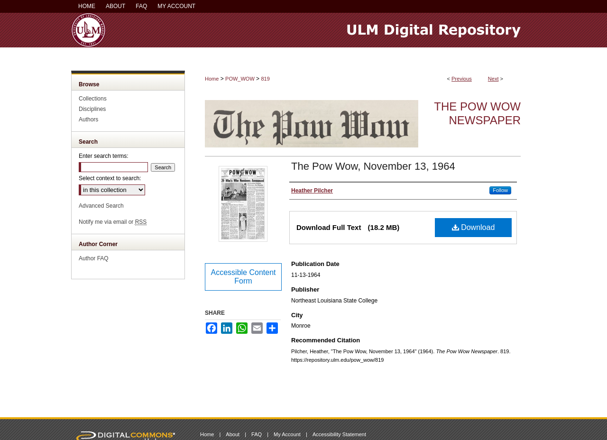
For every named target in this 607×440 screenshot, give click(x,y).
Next (493, 79)
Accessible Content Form (243, 276)
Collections (93, 98)
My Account (287, 434)
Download (473, 227)
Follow (500, 190)
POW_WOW (240, 79)
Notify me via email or (113, 222)
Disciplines (92, 109)
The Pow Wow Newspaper (477, 113)
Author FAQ (94, 258)
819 (265, 79)
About (232, 434)
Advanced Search (101, 205)
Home (212, 79)
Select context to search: (110, 178)
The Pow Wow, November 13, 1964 (373, 166)
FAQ (256, 434)
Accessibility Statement (339, 434)
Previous (461, 79)
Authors (88, 119)
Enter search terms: (104, 156)
